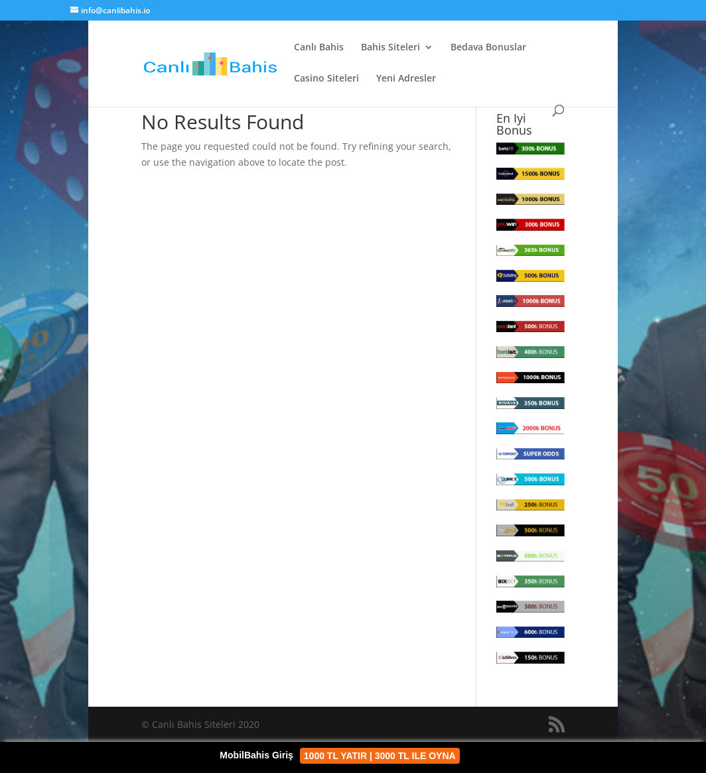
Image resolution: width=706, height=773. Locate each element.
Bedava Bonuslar (488, 47)
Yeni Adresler (406, 79)
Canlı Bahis (319, 47)
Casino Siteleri (326, 79)
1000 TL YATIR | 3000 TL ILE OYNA (380, 755)
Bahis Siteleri (390, 47)
